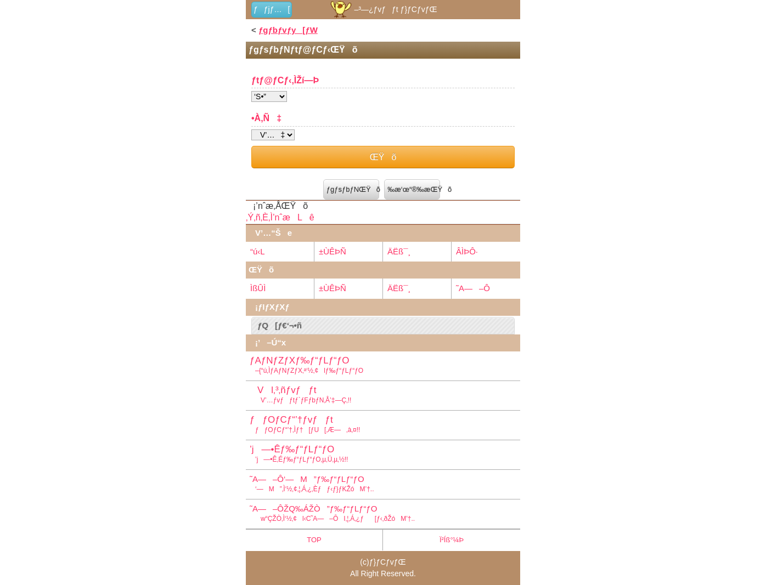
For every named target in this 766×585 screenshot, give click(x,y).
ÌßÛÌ (258, 288)
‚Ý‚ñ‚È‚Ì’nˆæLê (280, 217)
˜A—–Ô (473, 288)
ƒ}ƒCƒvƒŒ (387, 562)
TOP (314, 540)
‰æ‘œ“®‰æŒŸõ (413, 189)
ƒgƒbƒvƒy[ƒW (288, 30)
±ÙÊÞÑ (332, 251)
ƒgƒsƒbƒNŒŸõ (352, 189)
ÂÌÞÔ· (467, 251)
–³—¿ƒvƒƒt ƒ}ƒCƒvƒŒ (383, 9)
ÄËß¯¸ (398, 251)
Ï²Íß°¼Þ (452, 540)
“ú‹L (257, 251)
